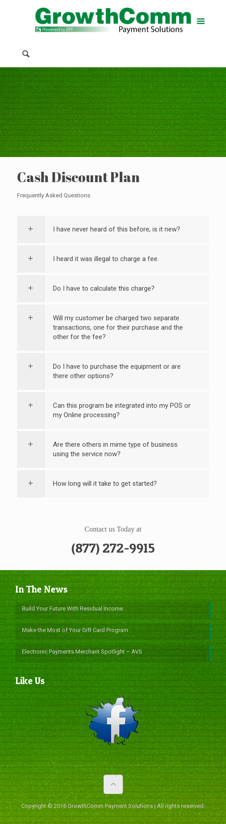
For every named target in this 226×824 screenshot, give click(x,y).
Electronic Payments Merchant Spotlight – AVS (82, 651)
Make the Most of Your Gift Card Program (75, 630)
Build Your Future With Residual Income (72, 608)
